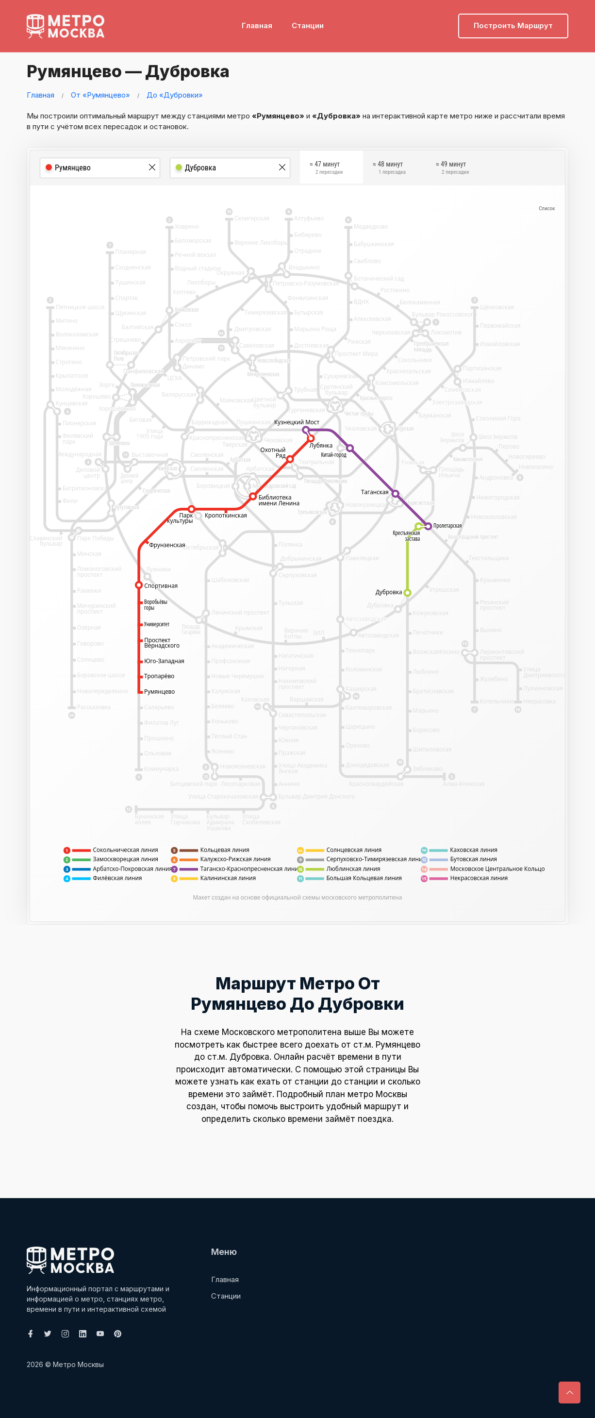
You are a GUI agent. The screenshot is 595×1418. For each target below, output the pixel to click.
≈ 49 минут (452, 169)
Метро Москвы (78, 1364)
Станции (308, 22)
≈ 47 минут (326, 169)
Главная (257, 22)
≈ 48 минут (389, 169)
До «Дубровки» (175, 95)
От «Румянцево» (100, 95)
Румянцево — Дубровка (137, 70)
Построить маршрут (513, 22)
